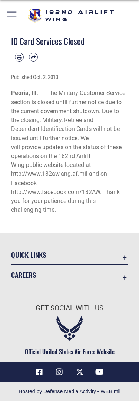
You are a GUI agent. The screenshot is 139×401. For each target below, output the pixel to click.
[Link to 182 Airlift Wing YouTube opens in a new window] (99, 372)
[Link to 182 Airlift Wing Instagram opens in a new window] (59, 372)
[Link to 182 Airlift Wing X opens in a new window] (79, 372)
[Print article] (19, 57)
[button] (12, 16)
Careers (23, 274)
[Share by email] (33, 57)
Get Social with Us (69, 308)
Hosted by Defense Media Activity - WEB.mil (69, 391)
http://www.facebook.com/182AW (55, 191)
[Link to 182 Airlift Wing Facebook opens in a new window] (39, 372)
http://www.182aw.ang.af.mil (49, 173)
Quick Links (28, 254)
